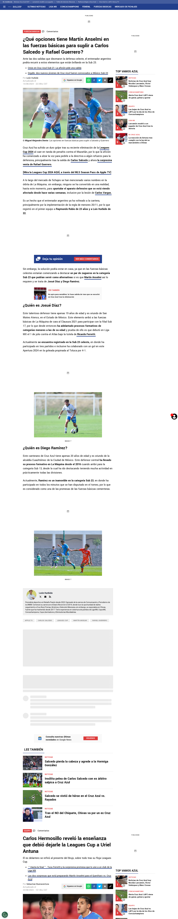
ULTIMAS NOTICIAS (36, 7)
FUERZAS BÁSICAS (102, 7)
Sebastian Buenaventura (37, 884)
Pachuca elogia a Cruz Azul (87, 2)
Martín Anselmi (92, 277)
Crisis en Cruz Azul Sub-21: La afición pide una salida (54, 68)
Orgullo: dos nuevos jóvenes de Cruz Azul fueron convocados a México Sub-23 (68, 73)
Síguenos (90, 738)
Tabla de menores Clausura (65, 2)
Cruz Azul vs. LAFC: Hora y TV (109, 2)
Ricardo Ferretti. (86, 334)
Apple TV (29, 620)
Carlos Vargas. (103, 193)
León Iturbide (32, 78)
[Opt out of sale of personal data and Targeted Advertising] (5, 915)
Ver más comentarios (87, 259)
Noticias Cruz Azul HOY (21, 2)
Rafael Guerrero (99, 620)
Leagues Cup (62, 620)
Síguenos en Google (74, 80)
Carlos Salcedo (79, 160)
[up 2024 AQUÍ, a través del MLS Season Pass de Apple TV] (67, 172)
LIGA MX (53, 7)
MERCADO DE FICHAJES (126, 7)
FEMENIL (86, 7)
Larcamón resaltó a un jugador (43, 2)
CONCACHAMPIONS (69, 7)
